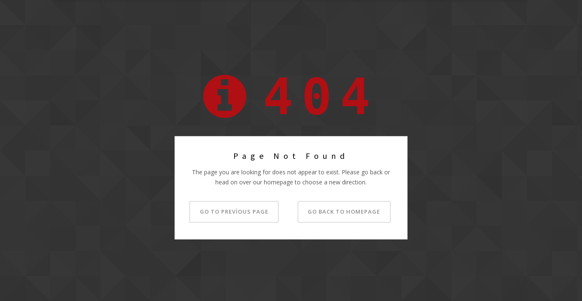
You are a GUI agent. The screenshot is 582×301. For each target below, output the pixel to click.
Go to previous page (234, 211)
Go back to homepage (344, 211)
